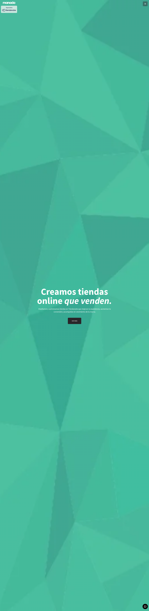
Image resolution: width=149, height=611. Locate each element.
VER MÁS (74, 321)
